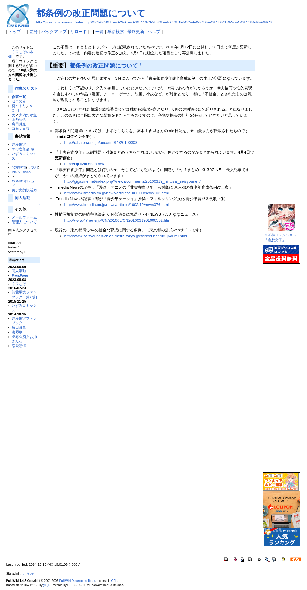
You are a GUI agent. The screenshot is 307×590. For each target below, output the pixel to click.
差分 (33, 31)
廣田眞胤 (19, 124)
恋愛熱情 (19, 167)
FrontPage (20, 275)
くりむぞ (19, 284)
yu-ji (46, 585)
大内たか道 (28, 115)
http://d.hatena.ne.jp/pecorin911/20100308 (100, 142)
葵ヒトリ (19, 106)
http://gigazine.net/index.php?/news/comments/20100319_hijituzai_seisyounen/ (132, 181)
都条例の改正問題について (90, 13)
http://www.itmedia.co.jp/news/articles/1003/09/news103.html (116, 193)
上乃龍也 (19, 119)
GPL (114, 580)
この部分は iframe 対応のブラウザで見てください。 (281, 119)
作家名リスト (26, 88)
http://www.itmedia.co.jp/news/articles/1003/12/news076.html (116, 204)
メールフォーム (24, 217)
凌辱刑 (17, 332)
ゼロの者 (19, 101)
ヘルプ (154, 31)
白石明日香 (21, 128)
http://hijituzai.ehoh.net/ (84, 164)
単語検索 (115, 31)
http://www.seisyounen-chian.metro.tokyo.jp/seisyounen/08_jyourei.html (125, 236)
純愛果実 (19, 144)
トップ (14, 31)
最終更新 (135, 31)
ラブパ (32, 167)
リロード (78, 31)
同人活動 (22, 198)
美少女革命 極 (23, 149)
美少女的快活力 (24, 190)
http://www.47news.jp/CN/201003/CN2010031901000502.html (117, 220)
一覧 (99, 31)
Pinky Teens (21, 172)
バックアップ (54, 31)
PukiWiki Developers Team (77, 580)
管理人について (24, 222)
